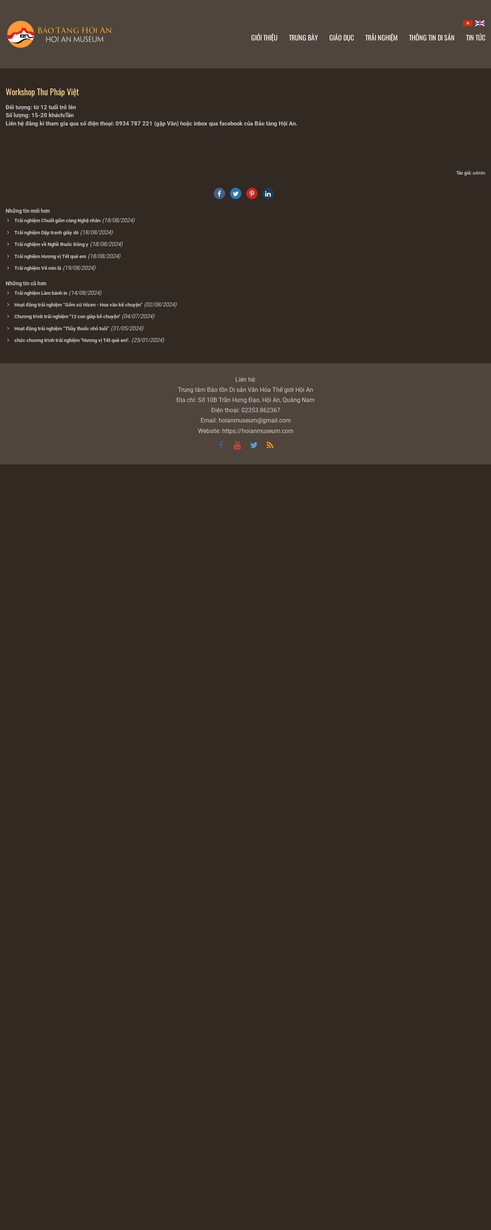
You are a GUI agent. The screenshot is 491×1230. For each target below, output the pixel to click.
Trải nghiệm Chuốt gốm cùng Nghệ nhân (57, 986)
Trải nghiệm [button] (381, 37)
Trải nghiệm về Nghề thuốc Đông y (51, 1010)
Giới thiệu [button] (264, 37)
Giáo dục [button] (341, 37)
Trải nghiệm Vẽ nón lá (37, 1034)
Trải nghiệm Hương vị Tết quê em (50, 1022)
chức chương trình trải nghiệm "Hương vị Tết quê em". (72, 1106)
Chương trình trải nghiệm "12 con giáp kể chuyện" (67, 1082)
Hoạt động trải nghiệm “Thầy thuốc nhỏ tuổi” (61, 1094)
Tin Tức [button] (475, 37)
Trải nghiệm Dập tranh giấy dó (46, 998)
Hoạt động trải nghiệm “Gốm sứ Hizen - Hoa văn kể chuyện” (78, 1070)
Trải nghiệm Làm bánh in (40, 1058)
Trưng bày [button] (303, 37)
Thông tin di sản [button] (432, 37)
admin (478, 938)
